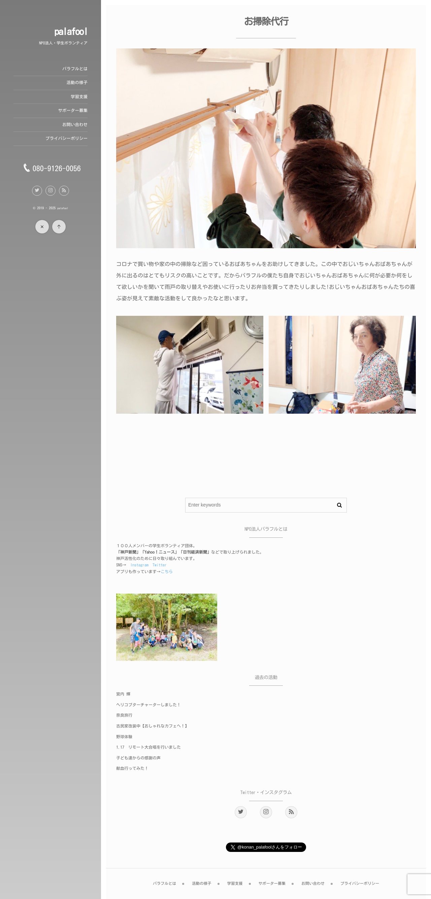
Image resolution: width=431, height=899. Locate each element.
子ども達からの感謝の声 (138, 758)
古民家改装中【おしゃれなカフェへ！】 (152, 726)
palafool (71, 31)
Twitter (160, 565)
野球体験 (124, 737)
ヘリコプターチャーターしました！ (148, 705)
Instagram (139, 565)
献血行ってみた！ (132, 768)
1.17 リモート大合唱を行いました (148, 747)
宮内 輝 (123, 694)
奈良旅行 (124, 715)
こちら (167, 572)
